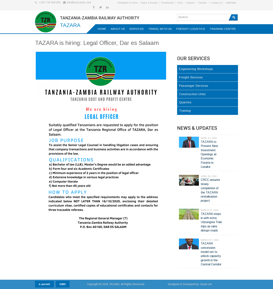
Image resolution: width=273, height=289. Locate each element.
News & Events (149, 2)
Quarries (185, 102)
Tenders (202, 2)
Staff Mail (231, 2)
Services (136, 28)
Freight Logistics (190, 28)
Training (185, 110)
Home (102, 28)
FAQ (179, 2)
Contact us (216, 2)
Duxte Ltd (206, 284)
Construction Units (192, 94)
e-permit (44, 284)
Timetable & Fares (127, 2)
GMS (62, 284)
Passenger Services (193, 86)
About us (118, 28)
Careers (190, 2)
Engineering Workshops (196, 69)
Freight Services (191, 77)
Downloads (167, 2)
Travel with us (160, 28)
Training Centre (222, 28)
